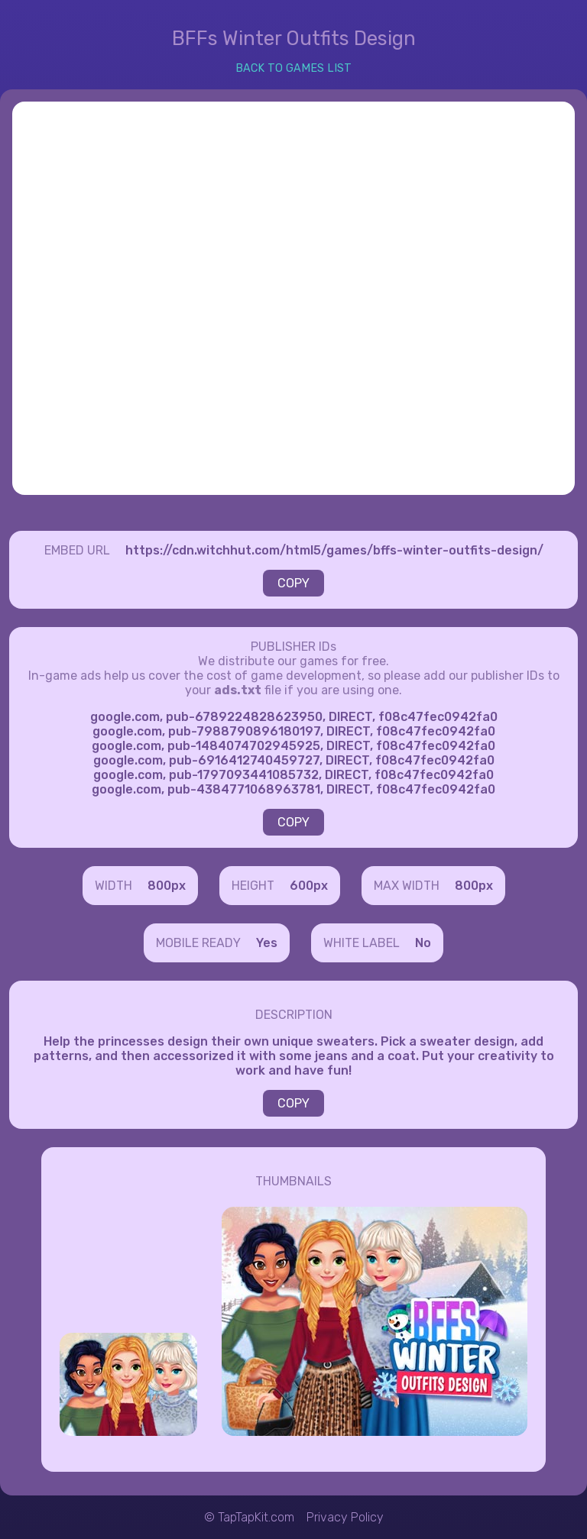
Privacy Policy (345, 1517)
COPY (293, 583)
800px (167, 885)
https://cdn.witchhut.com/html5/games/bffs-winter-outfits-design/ (334, 550)
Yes (266, 943)
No (423, 943)
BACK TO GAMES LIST (293, 68)
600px (309, 885)
